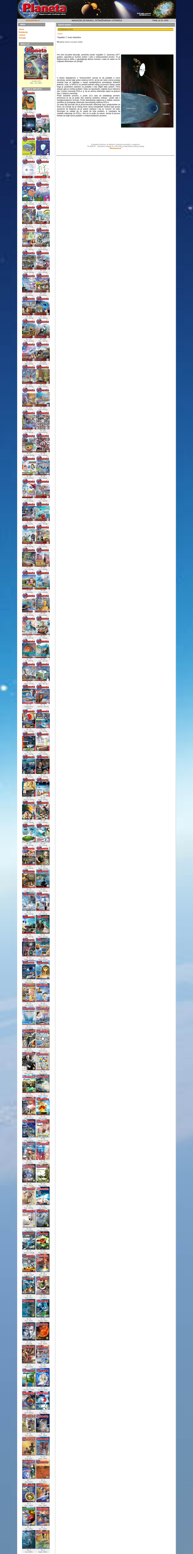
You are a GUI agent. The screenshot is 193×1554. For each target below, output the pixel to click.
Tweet (59, 34)
